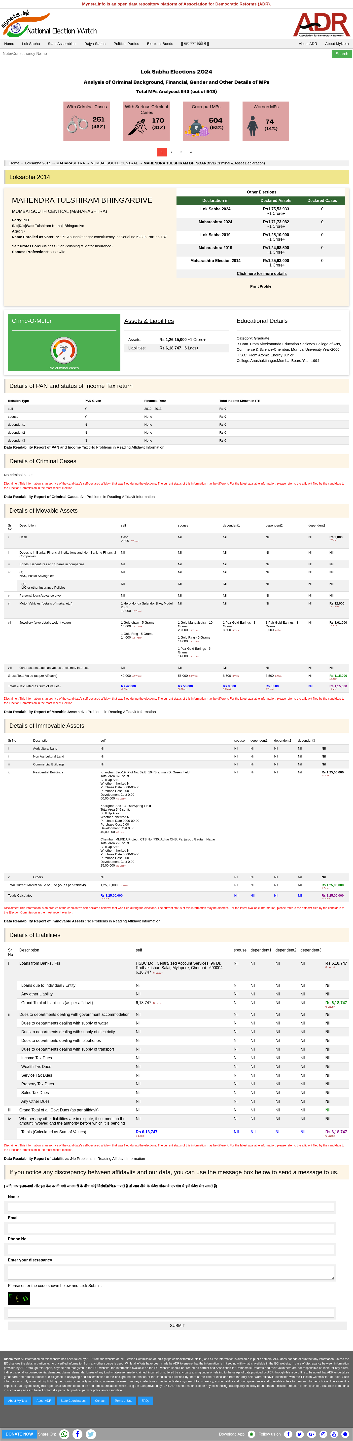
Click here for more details (262, 273)
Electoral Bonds (160, 43)
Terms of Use (124, 1401)
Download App (232, 1434)
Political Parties (126, 43)
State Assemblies (62, 43)
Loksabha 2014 (38, 163)
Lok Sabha (31, 43)
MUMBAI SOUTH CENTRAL (114, 163)
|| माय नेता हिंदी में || (195, 43)
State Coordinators (73, 1401)
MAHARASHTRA (70, 163)
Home (9, 43)
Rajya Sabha (95, 43)
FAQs (145, 1401)
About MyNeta (337, 43)
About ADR (308, 43)
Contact (100, 1401)
